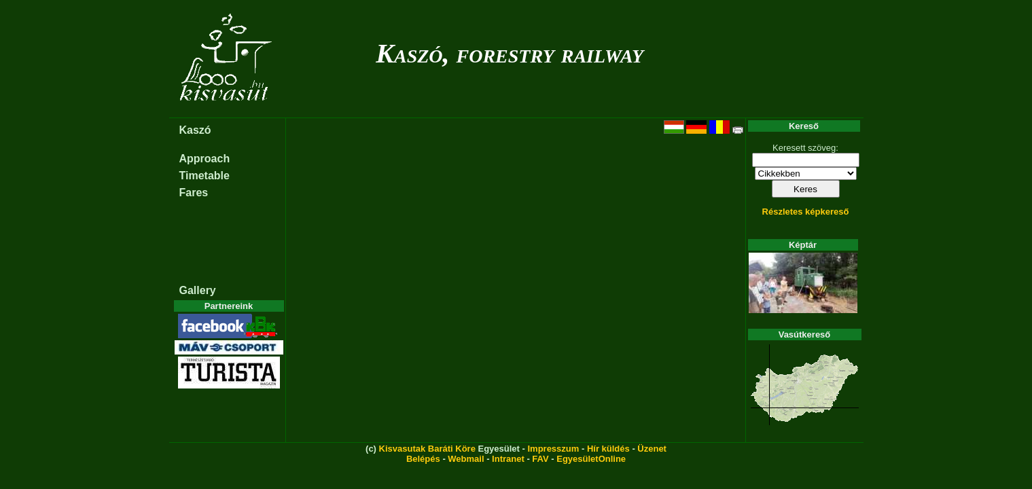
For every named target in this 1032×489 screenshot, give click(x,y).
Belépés (423, 459)
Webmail (466, 459)
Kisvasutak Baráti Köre (427, 448)
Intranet (508, 459)
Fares (194, 192)
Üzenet (651, 448)
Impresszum (553, 448)
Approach (204, 158)
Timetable (204, 175)
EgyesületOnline (591, 459)
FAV (540, 459)
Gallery (197, 290)
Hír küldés (608, 448)
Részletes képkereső (805, 211)
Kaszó (195, 130)
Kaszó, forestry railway (509, 53)
